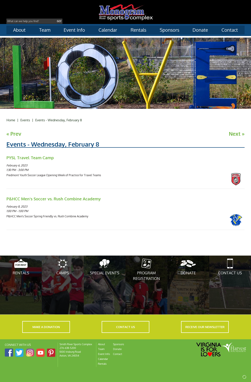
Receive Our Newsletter (205, 327)
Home (10, 120)
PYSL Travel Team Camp (30, 157)
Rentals (138, 30)
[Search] (31, 21)
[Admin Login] (240, 376)
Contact (229, 30)
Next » (237, 133)
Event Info (74, 30)
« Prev (13, 133)
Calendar (107, 30)
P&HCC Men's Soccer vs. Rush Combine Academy (53, 198)
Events (25, 120)
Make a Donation (46, 327)
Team (44, 30)
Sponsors (169, 30)
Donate (200, 30)
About (19, 30)
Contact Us (125, 327)
